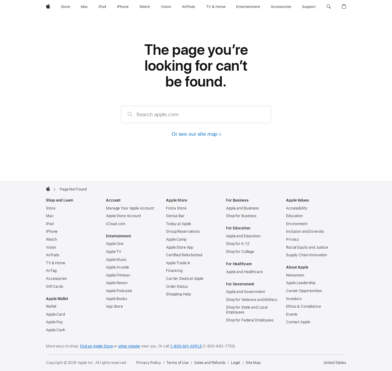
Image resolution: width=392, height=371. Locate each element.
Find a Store (176, 208)
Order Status (177, 286)
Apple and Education (243, 236)
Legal (235, 363)
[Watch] (145, 6)
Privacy (292, 239)
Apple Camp (176, 239)
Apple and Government (245, 292)
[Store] (65, 6)
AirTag (51, 271)
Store (50, 208)
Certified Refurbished (184, 255)
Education (294, 216)
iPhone (52, 231)
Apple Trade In (178, 263)
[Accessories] (281, 6)
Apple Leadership (300, 283)
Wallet (51, 306)
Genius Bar (175, 216)
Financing (174, 271)
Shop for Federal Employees (249, 320)
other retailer (129, 346)
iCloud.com (115, 224)
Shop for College (240, 252)
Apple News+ (117, 283)
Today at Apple (178, 224)
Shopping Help (178, 294)
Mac (50, 216)
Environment (296, 224)
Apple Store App (179, 247)
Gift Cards (54, 286)
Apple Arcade (117, 267)
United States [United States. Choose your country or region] (334, 363)
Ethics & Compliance (303, 306)
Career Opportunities (304, 291)
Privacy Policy (148, 363)
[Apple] (48, 6)
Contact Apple (298, 322)
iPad (50, 224)
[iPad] (102, 6)
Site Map (253, 363)
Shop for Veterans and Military (251, 300)
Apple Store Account (123, 216)
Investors (294, 299)
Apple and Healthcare (244, 272)
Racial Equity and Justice (307, 247)
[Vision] (166, 6)
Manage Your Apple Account (130, 208)
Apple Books (116, 299)
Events (291, 314)
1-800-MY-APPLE (186, 346)
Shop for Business (241, 216)
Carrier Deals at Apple (184, 278)
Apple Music (116, 260)
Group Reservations (183, 231)
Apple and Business (242, 208)
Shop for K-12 (237, 244)
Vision (51, 247)
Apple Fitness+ (118, 275)
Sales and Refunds (209, 363)
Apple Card (55, 314)
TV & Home (55, 263)
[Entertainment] (248, 6)
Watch (51, 239)
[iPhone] (123, 6)
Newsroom (295, 275)
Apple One (114, 244)
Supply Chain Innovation (306, 255)
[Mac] (84, 6)
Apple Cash (55, 330)
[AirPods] (188, 6)
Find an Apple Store (96, 346)
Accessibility (296, 208)
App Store (114, 306)
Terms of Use (177, 363)
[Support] (309, 6)
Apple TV (113, 252)
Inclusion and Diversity (305, 231)
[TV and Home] (215, 6)
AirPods (52, 255)
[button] (329, 6)
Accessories (56, 278)
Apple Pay (54, 322)
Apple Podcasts (119, 291)
